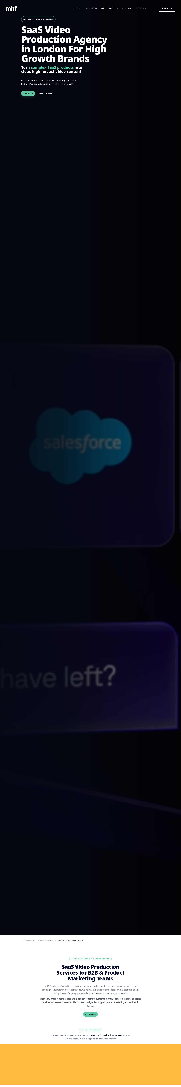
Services (77, 8)
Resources (141, 8)
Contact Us (167, 8)
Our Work (126, 8)
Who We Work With (95, 8)
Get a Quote (90, 1014)
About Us (113, 8)
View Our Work (45, 93)
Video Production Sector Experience (38, 941)
